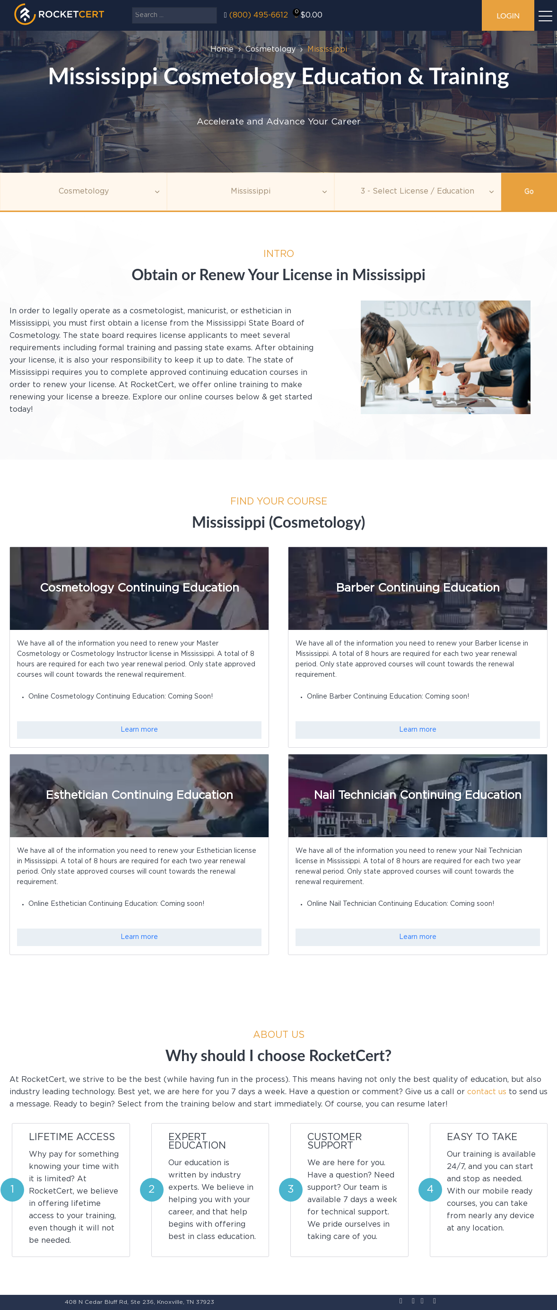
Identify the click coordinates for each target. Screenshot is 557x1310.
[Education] (417, 192)
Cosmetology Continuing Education (139, 588)
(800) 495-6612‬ (258, 15)
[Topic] (83, 192)
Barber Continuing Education (418, 588)
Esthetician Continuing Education (139, 795)
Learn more (139, 730)
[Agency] (250, 192)
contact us (486, 1092)
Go (529, 192)
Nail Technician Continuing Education (418, 795)
